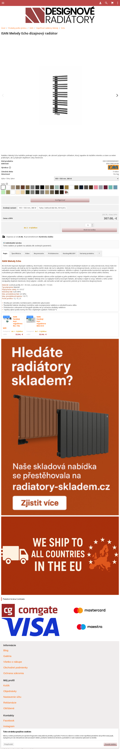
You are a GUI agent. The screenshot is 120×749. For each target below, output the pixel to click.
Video (27, 253)
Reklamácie (9, 702)
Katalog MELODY (69, 253)
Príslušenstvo (53, 253)
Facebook (8, 720)
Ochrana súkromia (13, 673)
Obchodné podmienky (15, 667)
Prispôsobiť (8, 744)
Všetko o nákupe (12, 661)
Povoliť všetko (110, 744)
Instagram (8, 726)
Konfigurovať (60, 200)
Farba (4, 184)
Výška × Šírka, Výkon (8, 179)
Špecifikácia (16, 253)
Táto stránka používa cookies (17, 731)
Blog (5, 650)
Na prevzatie (39, 253)
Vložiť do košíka (89, 230)
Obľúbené (8, 708)
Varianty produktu (87, 253)
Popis (5, 253)
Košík (6, 685)
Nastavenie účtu (12, 696)
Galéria (7, 656)
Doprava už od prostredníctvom (29, 237)
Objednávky (10, 691)
